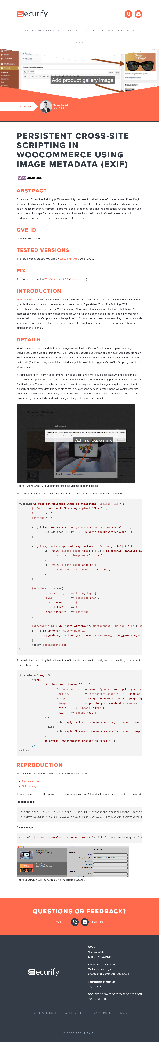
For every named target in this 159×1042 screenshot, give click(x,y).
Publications (100, 31)
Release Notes (78, 279)
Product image (30, 781)
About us (123, 31)
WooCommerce (68, 259)
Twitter (69, 1013)
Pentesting (47, 31)
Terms (122, 1013)
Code (29, 31)
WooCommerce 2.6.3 (56, 279)
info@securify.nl (103, 969)
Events (38, 1013)
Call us (62, 922)
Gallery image (30, 786)
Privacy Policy (101, 1013)
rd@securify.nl (96, 986)
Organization (73, 31)
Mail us (97, 922)
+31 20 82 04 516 (106, 964)
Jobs (82, 1013)
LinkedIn (53, 1013)
